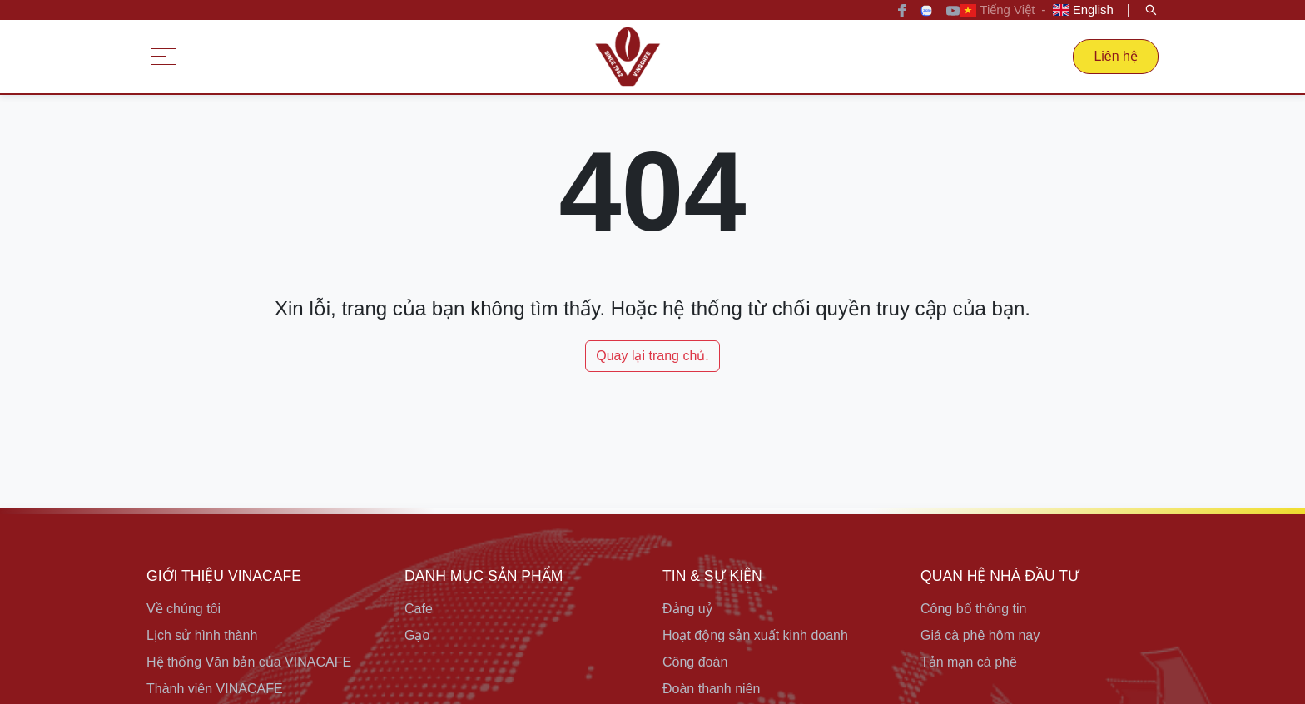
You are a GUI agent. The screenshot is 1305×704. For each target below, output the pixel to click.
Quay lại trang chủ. (652, 356)
